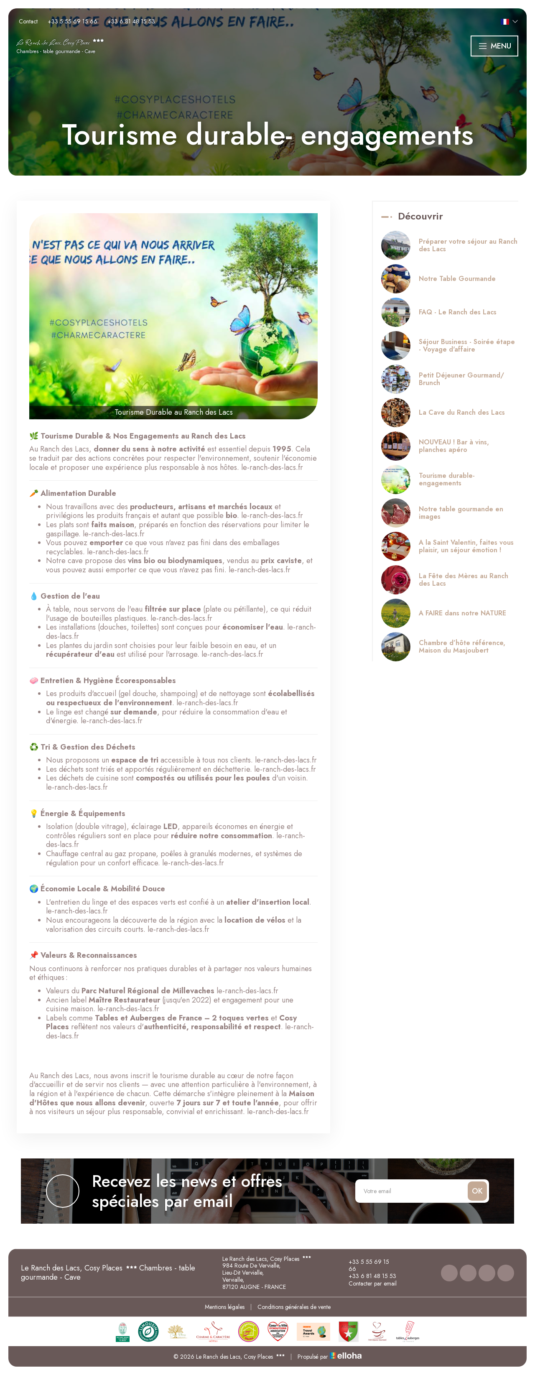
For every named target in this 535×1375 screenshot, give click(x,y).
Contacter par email (368, 1283)
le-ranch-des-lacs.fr (272, 467)
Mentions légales (225, 1307)
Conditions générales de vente (294, 1307)
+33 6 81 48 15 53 (367, 1276)
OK (477, 1191)
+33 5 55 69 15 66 (364, 1265)
